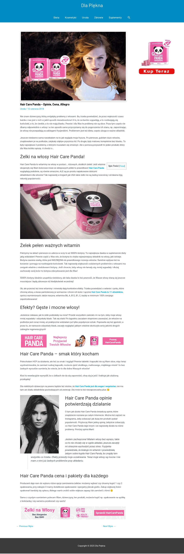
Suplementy (115, 17)
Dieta (56, 17)
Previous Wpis (25, 526)
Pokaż (121, 166)
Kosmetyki (70, 17)
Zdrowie (98, 17)
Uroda (85, 17)
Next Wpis (109, 526)
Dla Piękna (92, 5)
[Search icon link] (129, 17)
